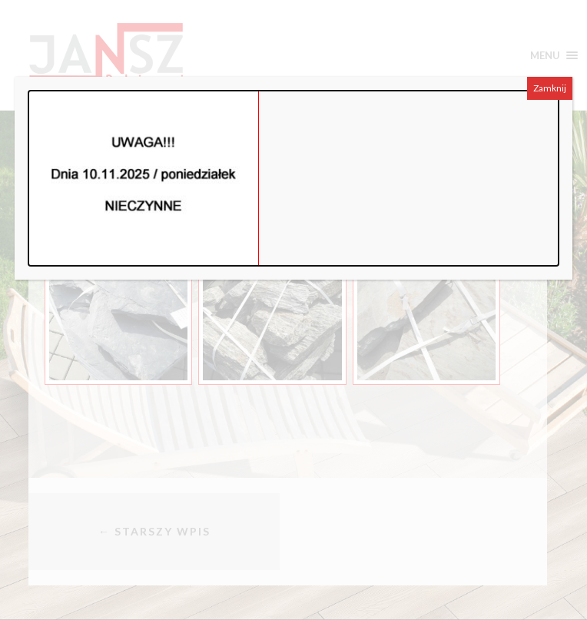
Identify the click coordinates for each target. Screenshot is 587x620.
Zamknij (549, 88)
